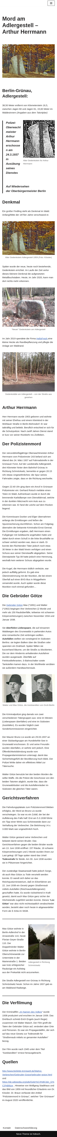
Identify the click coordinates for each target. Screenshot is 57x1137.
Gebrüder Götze (14, 605)
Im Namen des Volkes (31, 1012)
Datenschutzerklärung (26, 1128)
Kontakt (7, 1128)
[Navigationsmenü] (51, 3)
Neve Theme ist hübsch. (28, 1134)
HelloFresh (42, 338)
